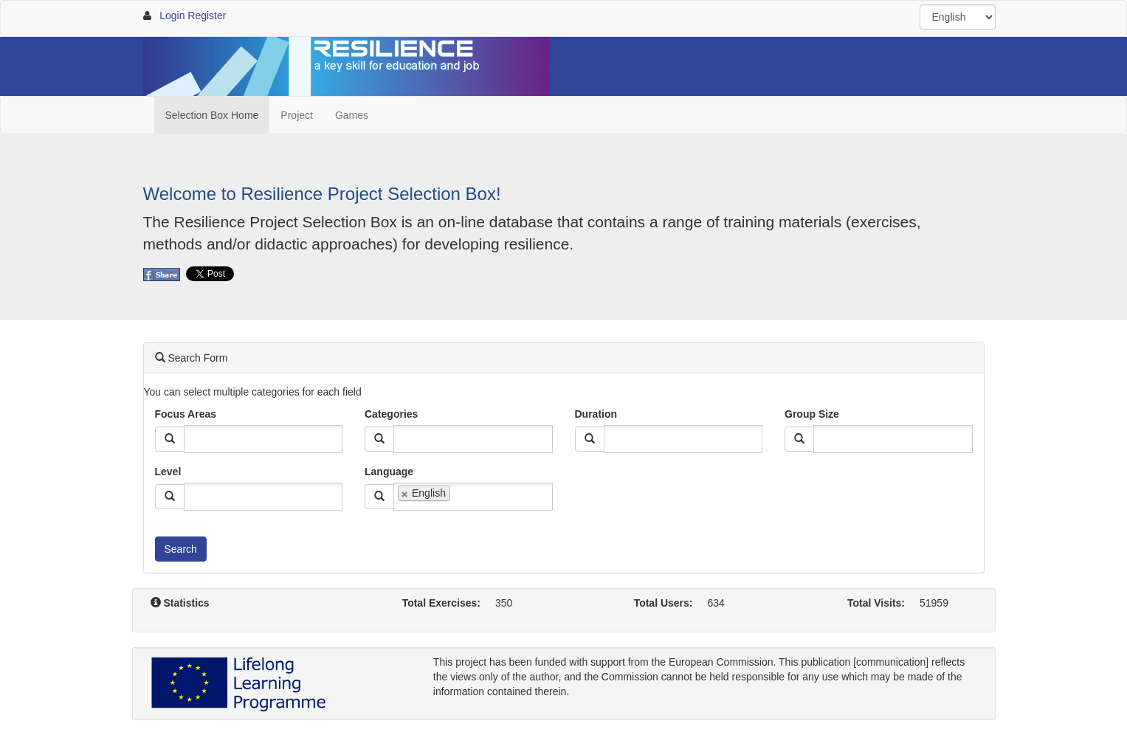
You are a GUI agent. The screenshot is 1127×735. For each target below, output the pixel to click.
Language (389, 471)
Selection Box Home (212, 115)
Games (351, 115)
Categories (391, 414)
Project (296, 115)
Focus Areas (186, 414)
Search (181, 549)
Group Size (812, 414)
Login (172, 15)
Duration (596, 414)
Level (168, 471)
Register (206, 15)
